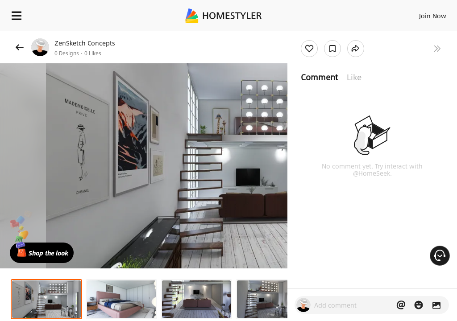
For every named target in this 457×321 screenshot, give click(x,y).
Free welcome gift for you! (343, 35)
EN (420, 13)
